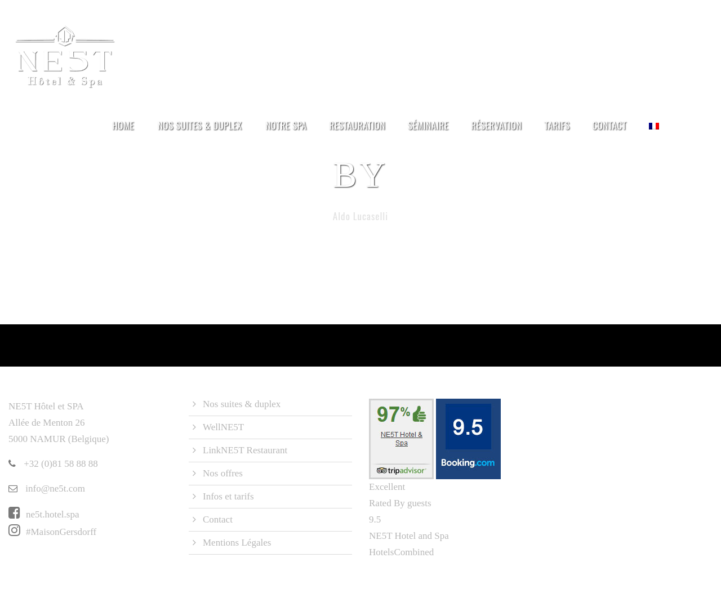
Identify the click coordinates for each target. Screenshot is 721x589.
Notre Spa (285, 125)
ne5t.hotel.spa (43, 514)
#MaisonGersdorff (52, 531)
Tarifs (556, 125)
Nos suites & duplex (200, 125)
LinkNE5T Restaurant (245, 450)
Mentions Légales (237, 542)
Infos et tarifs (228, 496)
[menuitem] (654, 132)
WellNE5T (223, 427)
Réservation (496, 125)
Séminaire (428, 125)
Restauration (357, 125)
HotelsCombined (401, 552)
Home (123, 125)
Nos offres (223, 473)
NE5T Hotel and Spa (409, 535)
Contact (610, 125)
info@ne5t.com (46, 488)
